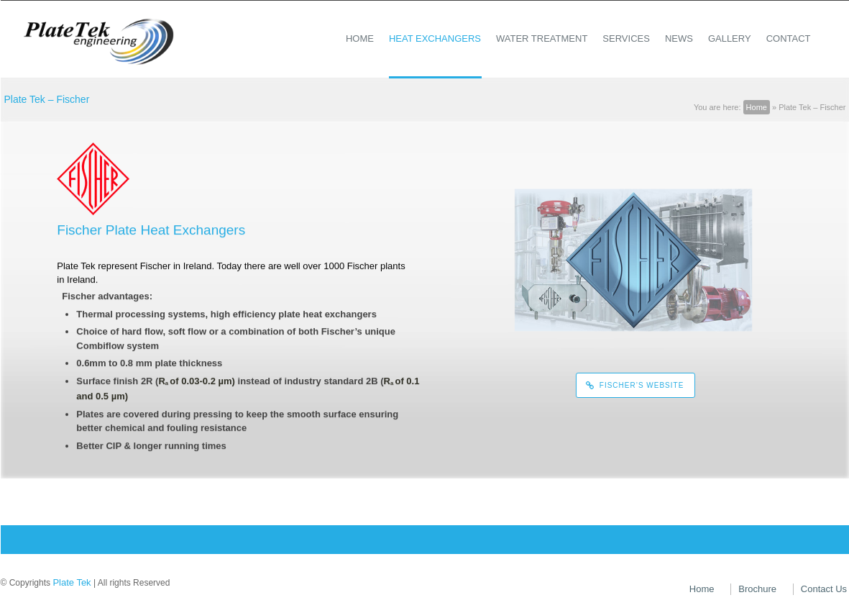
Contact (788, 38)
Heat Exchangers (435, 38)
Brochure (757, 589)
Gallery (729, 38)
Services (626, 38)
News (679, 38)
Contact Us (824, 589)
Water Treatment (541, 38)
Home (360, 38)
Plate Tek (71, 582)
